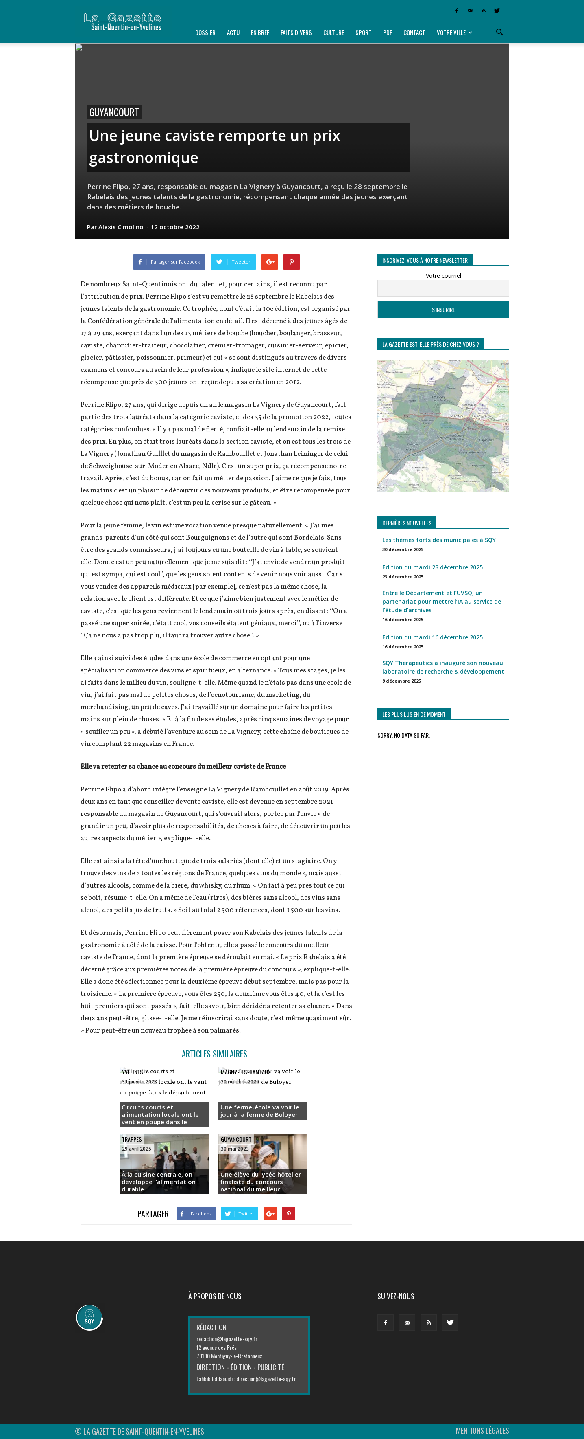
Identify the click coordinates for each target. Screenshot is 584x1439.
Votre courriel (443, 275)
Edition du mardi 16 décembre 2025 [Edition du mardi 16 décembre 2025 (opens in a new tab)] (432, 637)
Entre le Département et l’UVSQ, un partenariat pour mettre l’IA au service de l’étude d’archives (441, 601)
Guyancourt (114, 112)
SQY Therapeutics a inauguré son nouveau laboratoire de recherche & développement (443, 667)
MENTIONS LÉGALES (482, 1430)
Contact (414, 32)
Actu (233, 32)
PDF (387, 32)
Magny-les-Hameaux (246, 1072)
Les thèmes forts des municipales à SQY (439, 540)
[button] (499, 32)
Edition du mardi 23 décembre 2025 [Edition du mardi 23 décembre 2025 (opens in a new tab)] (432, 567)
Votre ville (454, 32)
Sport (363, 32)
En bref (260, 32)
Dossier (205, 32)
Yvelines (132, 1072)
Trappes (132, 1139)
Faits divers (296, 32)
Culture (333, 32)
